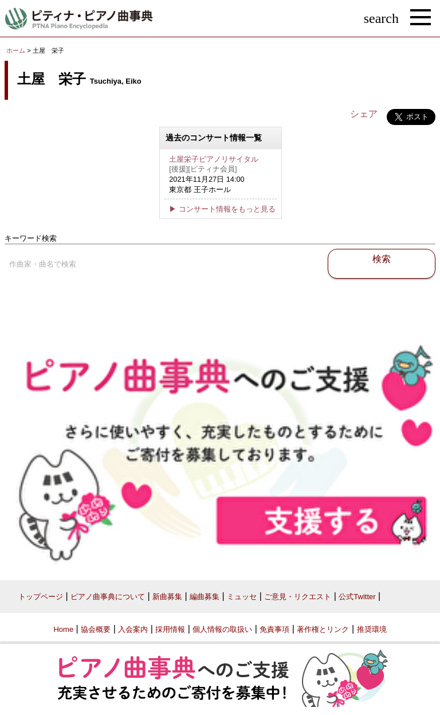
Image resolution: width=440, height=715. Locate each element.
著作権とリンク (323, 629)
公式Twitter (357, 596)
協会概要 (96, 629)
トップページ (40, 596)
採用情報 (170, 629)
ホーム (15, 50)
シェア (364, 114)
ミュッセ (242, 596)
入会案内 (133, 629)
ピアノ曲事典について (107, 596)
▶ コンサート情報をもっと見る (222, 209)
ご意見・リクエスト (297, 596)
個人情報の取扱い (222, 629)
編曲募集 (204, 596)
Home (63, 629)
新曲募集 (167, 596)
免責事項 (274, 629)
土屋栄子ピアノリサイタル (213, 159)
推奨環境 (372, 629)
